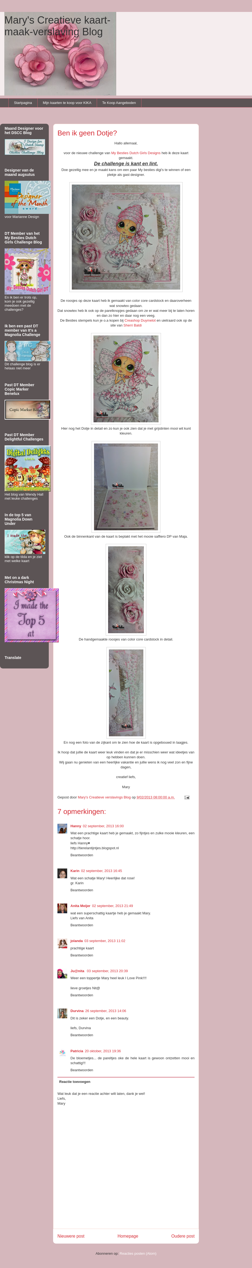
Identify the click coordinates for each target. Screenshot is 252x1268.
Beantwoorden (81, 855)
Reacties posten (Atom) (138, 1253)
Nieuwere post (71, 1236)
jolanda (76, 941)
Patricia (76, 1051)
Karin (74, 871)
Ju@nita (77, 971)
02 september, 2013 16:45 (101, 871)
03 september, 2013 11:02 (105, 941)
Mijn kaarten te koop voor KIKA (67, 103)
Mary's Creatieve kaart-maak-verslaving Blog (57, 25)
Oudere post (183, 1236)
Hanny (75, 826)
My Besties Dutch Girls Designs (135, 153)
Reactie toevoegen (75, 1082)
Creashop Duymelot (140, 320)
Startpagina (23, 103)
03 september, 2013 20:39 (107, 971)
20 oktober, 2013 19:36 (103, 1051)
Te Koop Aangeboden (119, 103)
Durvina (76, 1011)
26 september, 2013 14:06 (105, 1011)
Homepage (128, 1236)
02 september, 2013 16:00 (103, 826)
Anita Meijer (80, 906)
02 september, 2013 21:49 (112, 906)
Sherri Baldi (133, 325)
